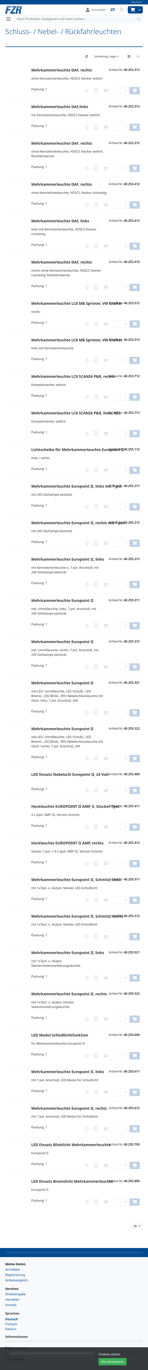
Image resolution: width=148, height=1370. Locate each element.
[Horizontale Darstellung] (138, 56)
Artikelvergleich (16, 1280)
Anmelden (12, 1269)
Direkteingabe (15, 1294)
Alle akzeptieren (112, 1362)
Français (11, 1324)
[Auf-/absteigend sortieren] (86, 56)
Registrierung (15, 1275)
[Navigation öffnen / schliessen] (9, 19)
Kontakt (11, 1305)
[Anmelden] (96, 10)
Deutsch (136, 2)
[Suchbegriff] (74, 19)
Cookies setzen (109, 1354)
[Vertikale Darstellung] (129, 56)
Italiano (10, 1329)
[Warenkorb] (132, 9)
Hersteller (12, 1299)
